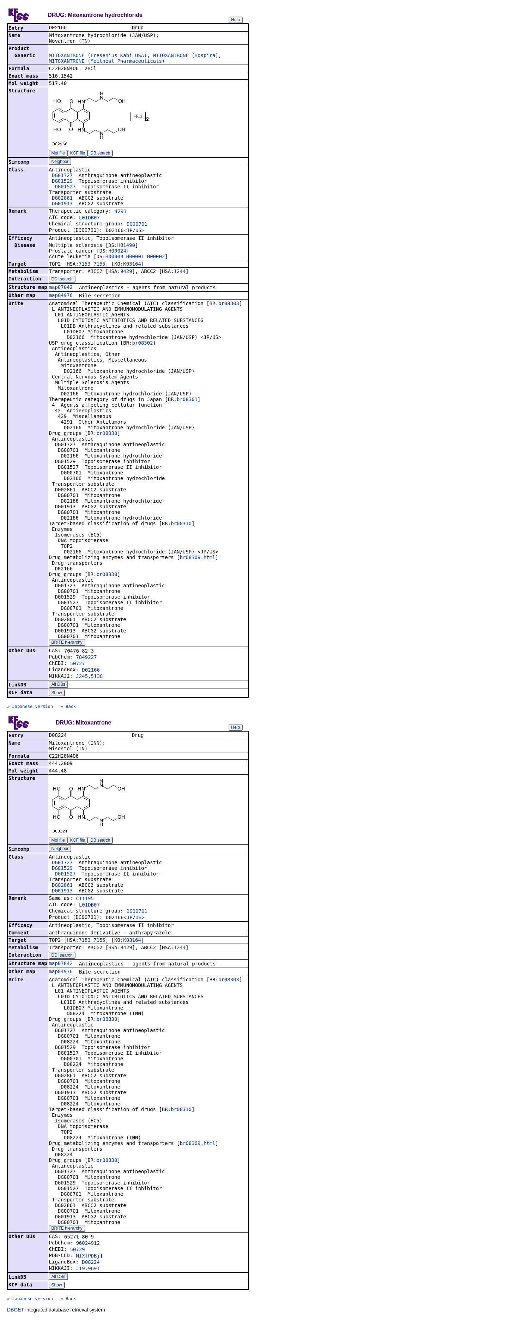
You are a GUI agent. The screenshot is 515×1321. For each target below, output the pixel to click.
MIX (80, 1257)
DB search (100, 153)
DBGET (15, 1311)
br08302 (142, 343)
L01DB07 (89, 218)
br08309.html (197, 558)
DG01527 (65, 187)
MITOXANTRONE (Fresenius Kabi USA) (98, 56)
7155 (99, 264)
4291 (121, 212)
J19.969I (87, 1270)
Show (57, 693)
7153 (85, 264)
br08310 (181, 524)
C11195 (85, 900)
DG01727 (62, 176)
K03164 (132, 264)
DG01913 (62, 204)
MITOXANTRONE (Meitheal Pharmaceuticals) (107, 62)
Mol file (58, 153)
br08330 (106, 434)
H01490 (126, 246)
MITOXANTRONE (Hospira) (185, 56)
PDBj (94, 1257)
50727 (77, 664)
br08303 (228, 304)
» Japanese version (30, 707)
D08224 (91, 1263)
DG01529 (62, 181)
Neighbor (60, 162)
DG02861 (62, 198)
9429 (126, 272)
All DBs (58, 685)
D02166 (91, 670)
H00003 (114, 257)
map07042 (61, 288)
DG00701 (137, 225)
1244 (180, 272)
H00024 (117, 251)
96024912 (87, 1244)
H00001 (135, 257)
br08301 (187, 400)
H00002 (156, 257)
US (138, 919)
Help (235, 19)
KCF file (77, 153)
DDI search (62, 279)
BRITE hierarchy (67, 643)
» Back (68, 707)
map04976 (61, 296)
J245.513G (89, 677)
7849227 (86, 658)
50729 (77, 1251)
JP (130, 231)
